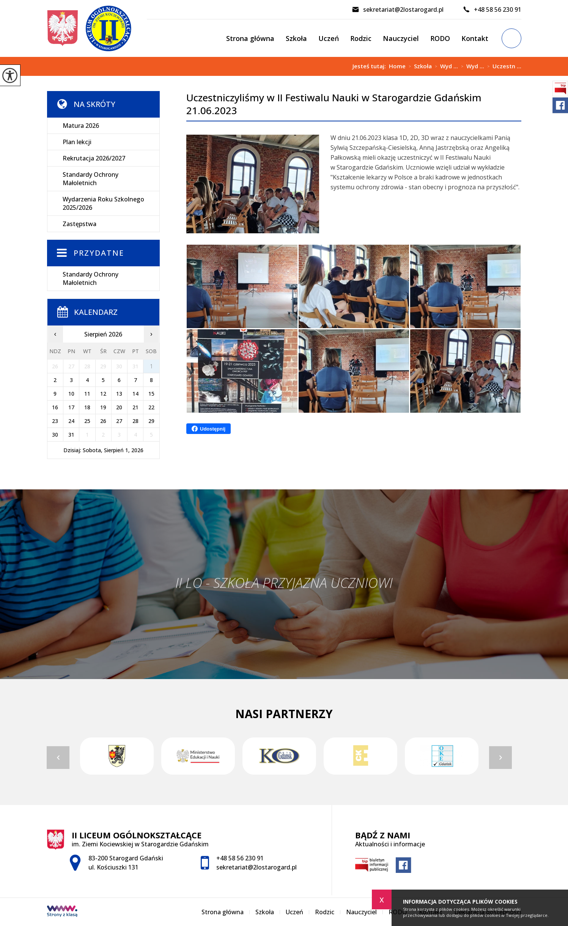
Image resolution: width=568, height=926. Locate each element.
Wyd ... (445, 66)
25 (87, 420)
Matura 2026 (81, 125)
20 (119, 407)
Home (397, 66)
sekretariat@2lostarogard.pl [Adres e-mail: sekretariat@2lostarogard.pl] (256, 867)
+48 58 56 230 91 (492, 9)
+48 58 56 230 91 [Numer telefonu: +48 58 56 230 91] (240, 858)
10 (71, 393)
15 (151, 393)
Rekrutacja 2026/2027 (94, 158)
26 (103, 420)
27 (119, 420)
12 (103, 393)
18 (87, 407)
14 (135, 393)
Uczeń (328, 38)
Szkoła (296, 38)
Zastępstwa (79, 224)
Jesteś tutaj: (370, 66)
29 (151, 420)
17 (71, 407)
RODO (440, 38)
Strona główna (250, 38)
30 (55, 434)
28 (135, 420)
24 (71, 420)
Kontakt (474, 38)
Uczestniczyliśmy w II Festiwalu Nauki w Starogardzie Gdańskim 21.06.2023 (333, 104)
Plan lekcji (77, 142)
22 (151, 407)
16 (55, 407)
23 (55, 420)
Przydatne (99, 253)
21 (135, 407)
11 (87, 393)
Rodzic (360, 38)
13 (119, 393)
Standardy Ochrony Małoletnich (90, 178)
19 (103, 407)
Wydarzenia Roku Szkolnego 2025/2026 (103, 203)
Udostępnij (208, 429)
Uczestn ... (502, 66)
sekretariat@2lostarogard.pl (398, 9)
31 (71, 434)
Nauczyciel (401, 38)
